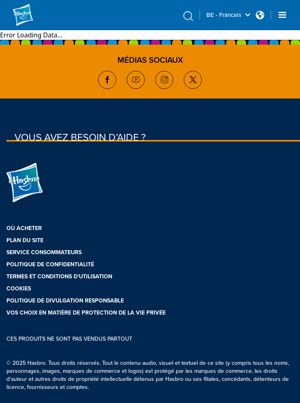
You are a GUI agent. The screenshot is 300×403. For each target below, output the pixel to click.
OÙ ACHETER (24, 228)
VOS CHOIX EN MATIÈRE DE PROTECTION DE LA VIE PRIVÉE (86, 312)
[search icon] (188, 16)
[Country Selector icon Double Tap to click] (260, 15)
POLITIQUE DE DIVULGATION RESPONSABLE (65, 300)
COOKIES (18, 288)
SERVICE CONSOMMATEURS (44, 252)
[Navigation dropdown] (282, 15)
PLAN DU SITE (24, 240)
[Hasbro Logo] (32, 15)
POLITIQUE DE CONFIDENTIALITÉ (50, 264)
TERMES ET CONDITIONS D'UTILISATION (59, 276)
